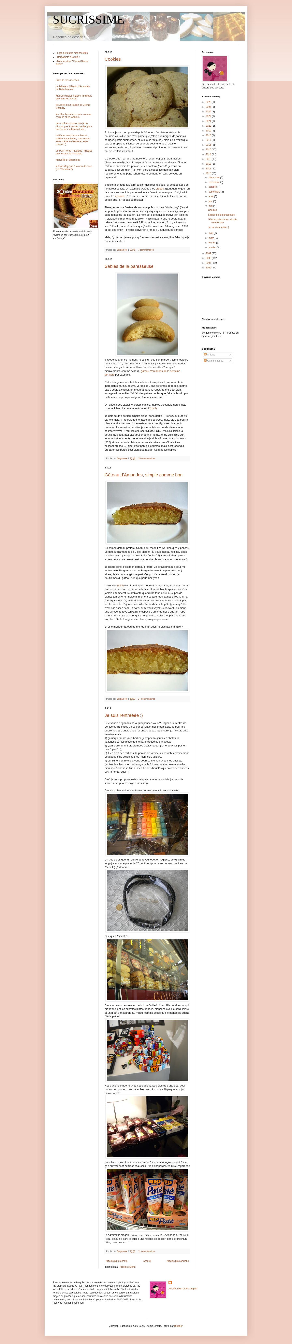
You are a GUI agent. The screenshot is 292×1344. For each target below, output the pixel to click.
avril (211, 233)
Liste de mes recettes (67, 80)
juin (211, 201)
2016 (209, 144)
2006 (209, 267)
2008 (209, 258)
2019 (209, 130)
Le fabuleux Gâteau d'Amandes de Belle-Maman (73, 88)
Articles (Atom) (128, 1266)
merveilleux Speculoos (68, 159)
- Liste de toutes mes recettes (72, 53)
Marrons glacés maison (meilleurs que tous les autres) (74, 97)
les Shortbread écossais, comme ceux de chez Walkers (73, 115)
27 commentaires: (147, 699)
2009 (209, 253)
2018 (209, 135)
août (211, 196)
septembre (215, 191)
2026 (209, 102)
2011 (209, 168)
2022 (209, 116)
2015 (209, 149)
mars (212, 238)
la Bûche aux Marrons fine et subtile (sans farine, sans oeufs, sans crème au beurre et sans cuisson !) (73, 140)
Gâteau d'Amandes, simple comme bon (144, 474)
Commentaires (213, 360)
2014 (209, 154)
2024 (209, 111)
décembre (214, 177)
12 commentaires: (147, 1251)
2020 (209, 125)
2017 (209, 140)
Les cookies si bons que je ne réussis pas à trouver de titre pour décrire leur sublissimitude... (74, 126)
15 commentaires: (147, 458)
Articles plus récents (116, 1261)
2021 (209, 121)
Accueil (147, 1261)
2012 (209, 163)
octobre (213, 186)
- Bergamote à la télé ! (68, 57)
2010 (209, 173)
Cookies (113, 59)
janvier (213, 247)
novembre (214, 182)
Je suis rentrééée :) (124, 715)
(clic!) (120, 585)
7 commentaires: (146, 250)
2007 (209, 263)
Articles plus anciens (178, 1261)
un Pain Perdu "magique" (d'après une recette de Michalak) (74, 152)
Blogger (178, 1326)
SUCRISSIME (88, 19)
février (212, 242)
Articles (209, 354)
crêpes (160, 188)
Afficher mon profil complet (183, 1288)
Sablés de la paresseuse (129, 266)
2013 (209, 159)
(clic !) (153, 408)
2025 (209, 107)
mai (211, 206)
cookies (119, 196)
